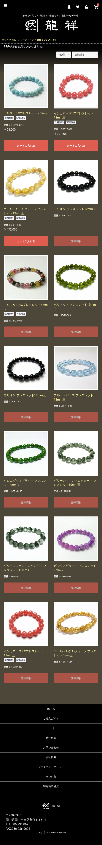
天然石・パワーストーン (21, 40)
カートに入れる (26, 145)
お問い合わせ (51, 747)
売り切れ (76, 241)
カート (51, 728)
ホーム (51, 708)
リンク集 (51, 776)
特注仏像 (51, 737)
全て (4, 40)
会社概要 (51, 757)
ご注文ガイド (51, 718)
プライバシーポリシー (51, 766)
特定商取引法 (51, 786)
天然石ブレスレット (47, 40)
